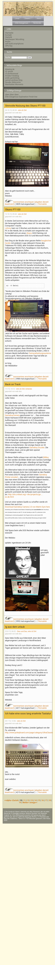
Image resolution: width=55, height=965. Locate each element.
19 (20, 802)
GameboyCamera (12, 415)
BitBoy (46, 457)
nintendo (28, 389)
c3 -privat (9, 71)
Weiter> (26, 802)
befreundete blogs (13, 65)
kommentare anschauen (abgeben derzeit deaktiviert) (26, 203)
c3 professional (11, 74)
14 (35, 800)
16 (42, 800)
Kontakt (8, 35)
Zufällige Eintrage (13, 91)
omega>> (33, 802)
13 (32, 800)
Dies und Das (22, 631)
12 (28, 800)
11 (24, 800)
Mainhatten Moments (14, 84)
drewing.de (9, 69)
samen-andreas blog (13, 80)
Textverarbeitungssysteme (40, 353)
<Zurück (15, 800)
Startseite (9, 33)
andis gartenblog (12, 78)
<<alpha (8, 800)
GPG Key (9, 46)
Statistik (8, 37)
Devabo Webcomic (13, 82)
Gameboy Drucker (37, 447)
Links (8, 29)
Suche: (8, 52)
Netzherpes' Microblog (14, 39)
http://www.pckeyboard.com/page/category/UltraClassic (29, 733)
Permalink (42, 204)
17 (46, 800)
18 (50, 800)
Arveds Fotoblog (12, 76)
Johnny (8, 228)
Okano (29, 233)
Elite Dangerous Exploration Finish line (21, 97)
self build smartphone (14, 44)
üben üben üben (12, 95)
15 (39, 800)
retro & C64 (22, 110)
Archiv (7, 41)
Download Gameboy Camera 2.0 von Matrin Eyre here (27, 507)
